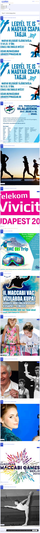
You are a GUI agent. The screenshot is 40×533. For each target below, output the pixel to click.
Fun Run (7, 228)
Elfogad (35, 530)
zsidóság (17, 356)
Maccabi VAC (15, 100)
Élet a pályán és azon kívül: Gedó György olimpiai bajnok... (10, 358)
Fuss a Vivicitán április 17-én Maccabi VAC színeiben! (9, 188)
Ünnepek (33, 1)
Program (30, 100)
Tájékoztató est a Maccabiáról (7, 60)
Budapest (2, 226)
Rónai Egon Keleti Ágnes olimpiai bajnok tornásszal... (10, 486)
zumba (19, 356)
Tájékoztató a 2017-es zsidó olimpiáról (8, 102)
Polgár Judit (12, 441)
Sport (32, 100)
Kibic (6, 100)
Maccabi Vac (3, 100)
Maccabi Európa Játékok (10, 100)
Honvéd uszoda (3, 311)
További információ (28, 530)
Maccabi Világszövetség (26, 100)
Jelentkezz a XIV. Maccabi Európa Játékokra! (8, 444)
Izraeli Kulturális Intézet (4, 55)
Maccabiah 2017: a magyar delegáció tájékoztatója (9, 17)
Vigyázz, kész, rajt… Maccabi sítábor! (7, 230)
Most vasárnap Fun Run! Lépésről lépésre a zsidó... (9, 316)
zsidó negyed (13, 356)
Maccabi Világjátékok (19, 100)
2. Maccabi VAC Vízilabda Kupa (7, 273)
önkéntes (9, 484)
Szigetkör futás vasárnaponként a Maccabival (9, 145)
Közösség (9, 228)
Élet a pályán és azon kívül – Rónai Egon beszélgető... (10, 401)
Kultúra (9, 441)
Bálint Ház (2, 439)
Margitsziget (3, 183)
